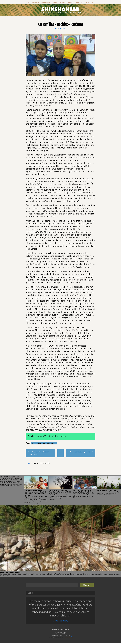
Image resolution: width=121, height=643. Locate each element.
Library (70, 2)
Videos (55, 2)
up (60, 452)
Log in (29, 463)
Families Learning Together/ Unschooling (47, 436)
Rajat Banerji (60, 29)
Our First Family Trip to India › (81, 452)
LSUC (77, 2)
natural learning (49, 443)
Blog (93, 2)
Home (27, 2)
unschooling (36, 443)
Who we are (85, 2)
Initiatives (35, 2)
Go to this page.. (60, 621)
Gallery (62, 2)
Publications (45, 2)
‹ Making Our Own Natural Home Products (38, 453)
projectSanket (69, 637)
